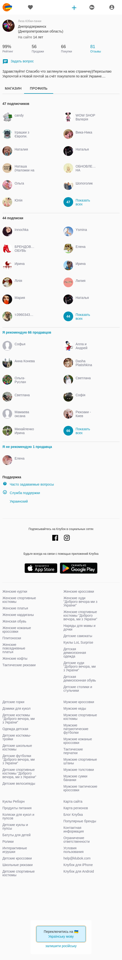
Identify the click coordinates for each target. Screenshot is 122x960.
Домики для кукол (16, 708)
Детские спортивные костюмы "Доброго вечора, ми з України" (19, 773)
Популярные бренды (79, 821)
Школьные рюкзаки (17, 865)
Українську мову (61, 936)
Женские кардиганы (18, 615)
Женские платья (15, 608)
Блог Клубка (73, 815)
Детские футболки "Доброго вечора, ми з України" (18, 759)
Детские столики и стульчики (77, 688)
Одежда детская (15, 729)
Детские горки (13, 702)
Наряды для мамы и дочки (79, 627)
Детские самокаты (77, 636)
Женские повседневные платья (13, 648)
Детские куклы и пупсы (15, 826)
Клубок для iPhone (78, 865)
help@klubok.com (77, 858)
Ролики (8, 841)
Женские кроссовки (78, 591)
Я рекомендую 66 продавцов (26, 332)
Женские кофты (14, 658)
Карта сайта (72, 801)
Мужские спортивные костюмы (80, 717)
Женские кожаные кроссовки (16, 629)
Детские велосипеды (18, 783)
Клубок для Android (78, 871)
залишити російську (61, 946)
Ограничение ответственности (76, 839)
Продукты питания (17, 808)
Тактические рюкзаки (19, 665)
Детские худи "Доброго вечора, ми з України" (79, 666)
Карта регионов (75, 808)
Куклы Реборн (13, 801)
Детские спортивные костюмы (18, 873)
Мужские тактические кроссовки (80, 788)
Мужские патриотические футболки (75, 728)
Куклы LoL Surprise (78, 642)
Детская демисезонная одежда (74, 652)
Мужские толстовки (78, 770)
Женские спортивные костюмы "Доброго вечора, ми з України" (80, 615)
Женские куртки (14, 591)
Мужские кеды (74, 708)
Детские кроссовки (17, 858)
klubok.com (7, 7)
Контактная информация (73, 829)
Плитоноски (11, 638)
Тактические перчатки (73, 751)
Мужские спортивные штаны (80, 761)
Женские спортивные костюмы (19, 600)
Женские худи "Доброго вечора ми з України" (80, 601)
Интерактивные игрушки (14, 850)
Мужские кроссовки (78, 702)
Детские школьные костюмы (17, 747)
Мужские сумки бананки (75, 778)
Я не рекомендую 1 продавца (27, 447)
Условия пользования (73, 850)
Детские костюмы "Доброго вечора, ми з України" (18, 718)
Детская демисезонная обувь (79, 678)
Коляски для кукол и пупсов (18, 816)
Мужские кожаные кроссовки (77, 741)
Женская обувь (14, 621)
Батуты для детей (16, 835)
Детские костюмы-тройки (16, 737)
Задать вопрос (18, 61)
